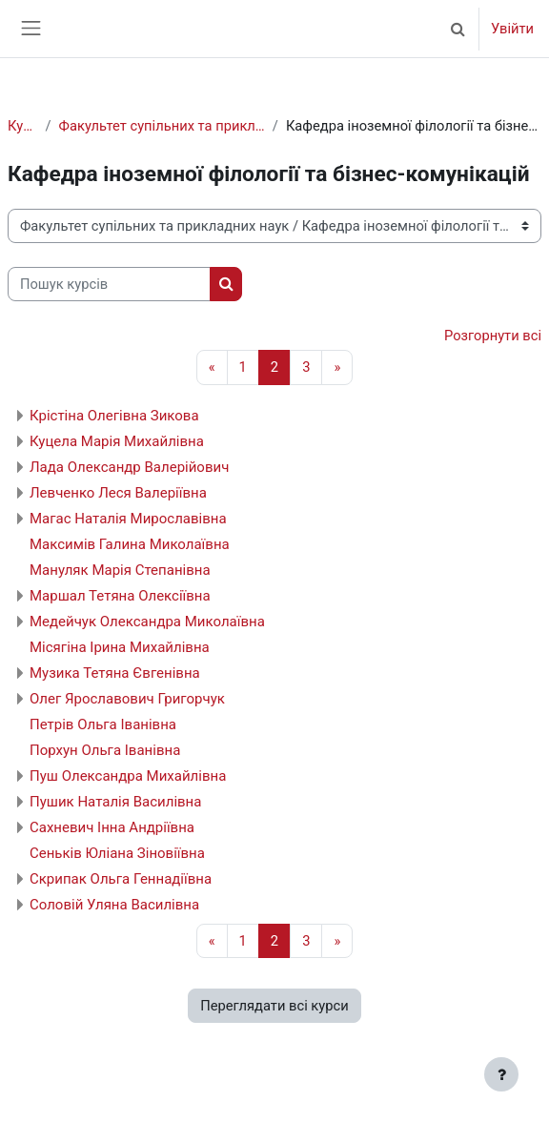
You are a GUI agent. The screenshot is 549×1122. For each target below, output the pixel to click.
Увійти (512, 28)
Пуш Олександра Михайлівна (128, 776)
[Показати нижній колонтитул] (501, 1074)
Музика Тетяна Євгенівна (115, 673)
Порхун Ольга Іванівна (105, 750)
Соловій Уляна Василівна (114, 904)
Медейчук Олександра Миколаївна (147, 621)
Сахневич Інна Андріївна (112, 827)
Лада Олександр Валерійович (129, 467)
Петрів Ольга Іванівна (103, 724)
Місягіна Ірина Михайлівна (120, 647)
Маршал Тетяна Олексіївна (120, 595)
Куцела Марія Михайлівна (117, 441)
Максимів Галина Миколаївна (130, 544)
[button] (458, 28)
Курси (23, 125)
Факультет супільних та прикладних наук (162, 125)
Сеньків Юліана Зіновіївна (117, 853)
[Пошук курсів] (109, 284)
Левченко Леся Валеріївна (118, 492)
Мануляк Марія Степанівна (120, 570)
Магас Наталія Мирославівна (128, 518)
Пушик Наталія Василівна (115, 801)
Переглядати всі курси (274, 1005)
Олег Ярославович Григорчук (127, 698)
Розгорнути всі (492, 335)
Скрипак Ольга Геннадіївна (121, 878)
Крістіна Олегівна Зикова (114, 415)
